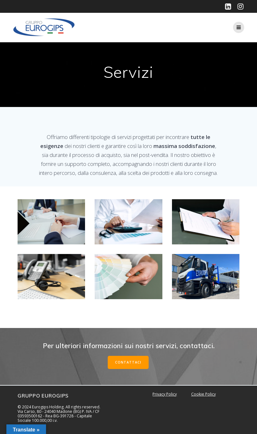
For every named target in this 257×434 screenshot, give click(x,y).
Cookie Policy (203, 394)
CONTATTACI (128, 362)
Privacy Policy (164, 394)
